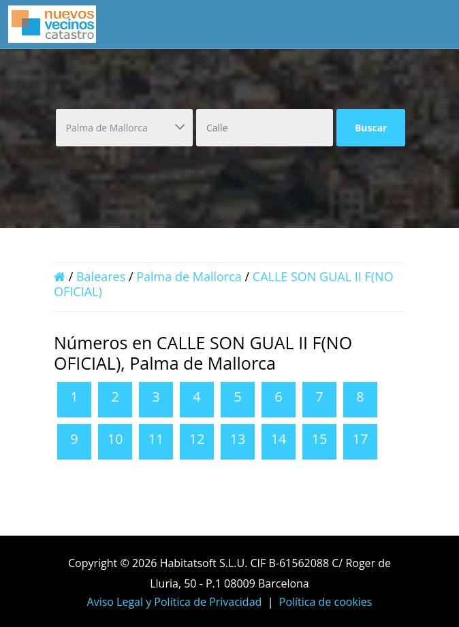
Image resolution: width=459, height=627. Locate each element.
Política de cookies (326, 601)
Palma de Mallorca (189, 276)
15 (320, 439)
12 (197, 439)
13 (238, 439)
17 (360, 439)
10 (115, 439)
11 (156, 439)
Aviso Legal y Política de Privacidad (174, 601)
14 (279, 439)
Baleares (100, 276)
